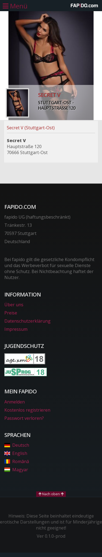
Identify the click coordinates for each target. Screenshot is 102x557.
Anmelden (14, 402)
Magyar (16, 470)
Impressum (15, 329)
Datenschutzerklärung (27, 321)
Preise (10, 313)
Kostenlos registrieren (27, 410)
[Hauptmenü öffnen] (15, 6)
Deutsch (16, 445)
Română (16, 461)
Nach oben (51, 493)
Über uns (13, 305)
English (15, 453)
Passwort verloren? (24, 418)
